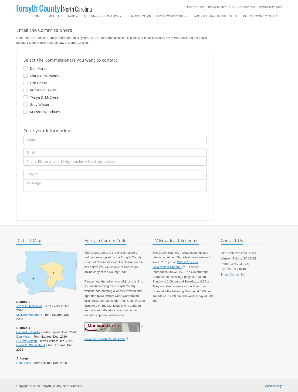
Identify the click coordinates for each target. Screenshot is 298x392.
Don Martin (35, 68)
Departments (217, 7)
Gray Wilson (36, 104)
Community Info (270, 7)
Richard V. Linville (40, 90)
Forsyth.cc (195, 7)
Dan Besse (35, 82)
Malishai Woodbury (42, 111)
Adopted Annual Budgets (215, 16)
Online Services (243, 7)
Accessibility (273, 386)
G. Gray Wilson (26, 341)
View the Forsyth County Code (105, 339)
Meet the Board (63, 16)
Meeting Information (103, 16)
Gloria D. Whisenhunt (43, 75)
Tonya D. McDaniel (41, 97)
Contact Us (237, 274)
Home (36, 16)
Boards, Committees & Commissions (157, 16)
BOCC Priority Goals (260, 16)
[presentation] (59, 205)
